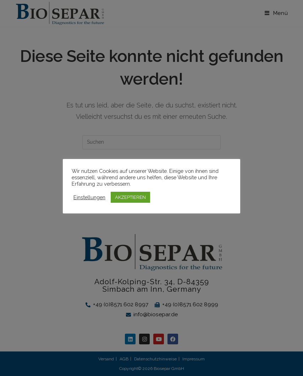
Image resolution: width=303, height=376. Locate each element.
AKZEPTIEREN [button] (130, 197)
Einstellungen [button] (89, 197)
